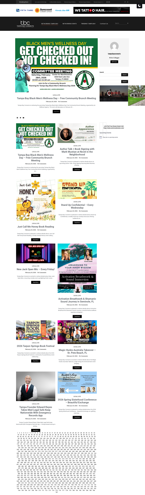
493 (70, 468)
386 (26, 460)
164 (78, 442)
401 (77, 460)
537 (55, 472)
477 (93, 466)
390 (39, 460)
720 (31, 486)
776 (60, 490)
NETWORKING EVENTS (70, 24)
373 (60, 459)
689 (87, 483)
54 (71, 435)
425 (77, 462)
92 (92, 436)
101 (38, 438)
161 (69, 442)
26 (75, 433)
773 (50, 490)
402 (80, 460)
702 (52, 485)
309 (86, 453)
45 (47, 435)
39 (31, 435)
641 (84, 479)
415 (44, 462)
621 (94, 477)
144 (95, 440)
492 (66, 468)
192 (88, 444)
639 (77, 479)
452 (88, 464)
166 (85, 442)
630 (46, 479)
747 (42, 488)
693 (21, 485)
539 (61, 472)
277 (56, 451)
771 (43, 490)
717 (21, 486)
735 (81, 486)
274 (46, 451)
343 (38, 457)
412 (35, 462)
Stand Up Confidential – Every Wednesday (77, 206)
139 (79, 440)
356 (82, 457)
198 (28, 446)
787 (57, 492)
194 (95, 444)
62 (91, 435)
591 (75, 475)
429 (91, 462)
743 (28, 488)
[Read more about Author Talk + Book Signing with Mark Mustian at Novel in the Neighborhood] (77, 169)
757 (75, 488)
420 (61, 462)
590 (71, 475)
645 (18, 481)
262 (85, 449)
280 (67, 451)
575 (22, 475)
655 (51, 481)
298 (48, 453)
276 (53, 451)
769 (36, 490)
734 (78, 486)
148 (28, 442)
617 (81, 477)
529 (28, 472)
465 (53, 466)
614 (72, 477)
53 (68, 435)
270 (33, 451)
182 (56, 444)
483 (36, 468)
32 (91, 433)
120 (18, 440)
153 (44, 442)
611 (62, 477)
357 (85, 457)
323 (51, 455)
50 (61, 435)
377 (73, 459)
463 (46, 466)
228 (49, 447)
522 (85, 470)
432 (21, 464)
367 (39, 459)
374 (63, 459)
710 (79, 485)
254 (58, 449)
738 (92, 486)
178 (44, 444)
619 (88, 477)
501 (18, 470)
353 (72, 457)
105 (51, 438)
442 (55, 464)
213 (78, 446)
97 (26, 438)
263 (88, 449)
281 (70, 451)
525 (95, 470)
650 (35, 481)
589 (68, 475)
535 (48, 472)
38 (29, 435)
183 (60, 444)
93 (95, 436)
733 (75, 486)
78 (55, 436)
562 (58, 473)
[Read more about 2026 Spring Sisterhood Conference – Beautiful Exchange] (77, 417)
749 (48, 488)
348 (55, 457)
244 (25, 449)
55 (73, 435)
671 (26, 483)
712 (85, 485)
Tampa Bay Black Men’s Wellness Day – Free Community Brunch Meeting (56, 98)
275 (50, 451)
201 (38, 446)
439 (45, 464)
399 (70, 460)
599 (22, 477)
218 (94, 446)
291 (24, 453)
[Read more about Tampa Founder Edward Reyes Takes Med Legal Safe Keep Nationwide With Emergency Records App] (35, 430)
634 (60, 479)
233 (66, 447)
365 (33, 459)
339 (25, 457)
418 (54, 462)
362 (22, 459)
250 (45, 449)
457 (26, 466)
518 (72, 470)
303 (65, 453)
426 (81, 462)
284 (80, 451)
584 (51, 475)
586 (58, 475)
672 (29, 483)
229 (53, 447)
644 (94, 479)
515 (63, 470)
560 (51, 473)
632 (53, 479)
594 (84, 475)
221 (26, 447)
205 (52, 446)
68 (28, 436)
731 (68, 486)
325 (57, 455)
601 (28, 477)
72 (39, 436)
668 (95, 481)
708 (72, 485)
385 (22, 460)
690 (90, 483)
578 (32, 475)
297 (45, 453)
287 (90, 451)
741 (21, 488)
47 (53, 435)
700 (45, 485)
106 (54, 438)
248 (38, 449)
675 (39, 483)
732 (71, 486)
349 (59, 457)
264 (92, 449)
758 (78, 488)
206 (55, 446)
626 (33, 479)
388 (33, 460)
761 (88, 488)
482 (33, 468)
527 (22, 472)
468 (63, 466)
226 (43, 447)
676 (43, 483)
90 (87, 436)
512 (53, 470)
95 (21, 438)
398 (67, 460)
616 (78, 477)
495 (77, 468)
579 (35, 475)
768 (33, 490)
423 (71, 462)
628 (39, 479)
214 (81, 446)
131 (53, 440)
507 (37, 470)
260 (78, 449)
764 (19, 490)
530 (32, 472)
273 (43, 451)
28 (81, 433)
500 (94, 468)
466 (56, 466)
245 (28, 449)
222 (29, 447)
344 (42, 457)
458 (29, 466)
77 (52, 436)
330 (74, 455)
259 (75, 449)
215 (85, 446)
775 (56, 490)
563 (61, 473)
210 (69, 446)
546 (84, 472)
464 (49, 466)
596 (91, 475)
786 (94, 490)
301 (58, 453)
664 (81, 481)
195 (19, 446)
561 (54, 473)
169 (94, 442)
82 (65, 436)
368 (43, 459)
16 (49, 433)
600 (25, 477)
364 (29, 459)
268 (26, 451)
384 (19, 460)
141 (85, 440)
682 (63, 483)
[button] (114, 93)
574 (18, 475)
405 (90, 460)
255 (61, 449)
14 (45, 433)
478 (19, 468)
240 (90, 447)
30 (86, 433)
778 (67, 490)
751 (55, 488)
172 (24, 444)
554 (32, 473)
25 (73, 433)
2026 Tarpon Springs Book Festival (35, 346)
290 (21, 453)
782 (80, 490)
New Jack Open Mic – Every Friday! (36, 269)
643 (90, 479)
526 (18, 472)
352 (68, 457)
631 (50, 479)
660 (68, 481)
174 (31, 444)
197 (25, 446)
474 (83, 466)
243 (21, 449)
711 (82, 485)
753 (62, 488)
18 (54, 433)
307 (79, 453)
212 (75, 446)
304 (69, 453)
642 (87, 479)
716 (18, 486)
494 (73, 468)
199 (31, 446)
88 (81, 436)
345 (45, 457)
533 (42, 472)
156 (53, 442)
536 (51, 472)
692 (18, 485)
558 (45, 473)
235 (73, 447)
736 (85, 486)
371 (53, 459)
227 (46, 447)
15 (47, 433)
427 (84, 462)
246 (31, 449)
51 (63, 435)
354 (75, 457)
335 (91, 455)
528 (25, 472)
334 (88, 455)
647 (24, 481)
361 (19, 459)
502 (21, 470)
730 (65, 486)
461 (39, 466)
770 (39, 490)
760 (85, 488)
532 (38, 472)
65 (20, 436)
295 (38, 453)
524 (92, 470)
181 (53, 444)
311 (92, 453)
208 (62, 446)
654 (48, 481)
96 (24, 438)
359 (92, 457)
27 (78, 433)
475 (87, 466)
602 (32, 477)
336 (95, 455)
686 (77, 483)
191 (85, 444)
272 (39, 451)
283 (77, 451)
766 (26, 490)
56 (76, 435)
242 (18, 449)
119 (94, 438)
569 (81, 473)
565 (67, 473)
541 (68, 472)
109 (64, 438)
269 (29, 451)
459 (32, 466)
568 (77, 473)
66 (23, 436)
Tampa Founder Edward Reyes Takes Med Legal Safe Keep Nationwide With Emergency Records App (35, 411)
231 (60, 447)
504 (28, 470)
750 (52, 488)
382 (90, 459)
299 (52, 453)
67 (26, 436)
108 (60, 438)
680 (56, 483)
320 (40, 455)
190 (82, 444)
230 (56, 447)
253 (55, 449)
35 (21, 435)
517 (69, 470)
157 (56, 442)
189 (79, 444)
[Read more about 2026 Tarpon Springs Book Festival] (35, 360)
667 (91, 481)
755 (68, 488)
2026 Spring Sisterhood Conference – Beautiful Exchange (77, 401)
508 (41, 470)
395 (56, 460)
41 (37, 435)
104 (48, 438)
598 (18, 477)
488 (53, 468)
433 (24, 464)
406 (94, 460)
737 (88, 486)
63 (94, 435)
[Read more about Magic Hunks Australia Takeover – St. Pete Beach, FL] (77, 367)
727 (54, 486)
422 (67, 462)
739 (95, 486)
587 (61, 475)
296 (41, 453)
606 (45, 477)
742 (24, 488)
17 (52, 433)
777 (63, 490)
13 (42, 433)
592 (78, 475)
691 (94, 483)
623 (22, 479)
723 (41, 486)
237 (80, 447)
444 (62, 464)
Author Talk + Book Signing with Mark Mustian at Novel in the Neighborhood (77, 152)
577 (28, 475)
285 (83, 451)
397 (63, 460)
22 (65, 433)
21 (62, 433)
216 (88, 446)
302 (62, 453)
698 (38, 485)
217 (91, 446)
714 (92, 485)
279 (63, 451)
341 (31, 457)
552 (25, 473)
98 (29, 438)
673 (33, 483)
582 (45, 475)
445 (65, 464)
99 (32, 438)
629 (43, 479)
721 (34, 486)
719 (27, 486)
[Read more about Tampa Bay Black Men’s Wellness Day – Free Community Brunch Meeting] (35, 175)
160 (66, 442)
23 (68, 433)
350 (62, 457)
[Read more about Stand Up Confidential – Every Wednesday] (77, 222)
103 (44, 438)
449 (79, 464)
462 (42, 466)
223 (32, 447)
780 (73, 490)
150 (34, 442)
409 (25, 462)
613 (69, 477)
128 (44, 440)
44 (45, 435)
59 (84, 435)
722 (37, 486)
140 (82, 440)
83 (68, 436)
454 (95, 464)
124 (31, 440)
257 (68, 449)
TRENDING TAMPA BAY (88, 24)
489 (56, 468)
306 (75, 453)
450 (82, 464)
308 (82, 453)
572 (91, 473)
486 (46, 468)
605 (42, 477)
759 (81, 488)
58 (81, 435)
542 (71, 472)
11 (37, 433)
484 (39, 468)
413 (38, 462)
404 (87, 460)
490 (60, 468)
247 (35, 449)
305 (72, 453)
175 (34, 444)
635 (63, 479)
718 (24, 486)
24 (70, 433)
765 (22, 490)
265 (95, 449)
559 (48, 473)
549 (94, 472)
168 (91, 442)
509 (44, 470)
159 (62, 442)
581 (42, 475)
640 (80, 479)
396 (60, 460)
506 (34, 470)
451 (85, 464)
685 (73, 483)
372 (56, 459)
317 (31, 455)
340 (28, 457)
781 (77, 490)
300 (55, 453)
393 (50, 460)
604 (39, 477)
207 (58, 446)
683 (66, 483)
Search (102, 72)
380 (83, 459)
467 (59, 466)
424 (74, 462)
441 (51, 464)
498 (87, 468)
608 (52, 477)
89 (84, 436)
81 (63, 436)
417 (51, 462)
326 (61, 455)
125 (34, 440)
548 (91, 472)
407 (18, 462)
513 (57, 470)
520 (79, 470)
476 (90, 466)
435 (31, 464)
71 (36, 436)
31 (89, 433)
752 (58, 488)
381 (87, 459)
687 (80, 483)
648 (28, 481)
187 (72, 444)
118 (91, 438)
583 (48, 475)
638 (73, 479)
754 (65, 488)
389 (36, 460)
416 (48, 462)
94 (18, 438)
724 (44, 486)
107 (57, 438)
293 (31, 453)
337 (18, 457)
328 (68, 455)
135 (66, 440)
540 (65, 472)
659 (64, 481)
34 (18, 435)
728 (58, 486)
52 (66, 435)
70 (34, 436)
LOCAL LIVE (56, 95)
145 (18, 442)
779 (70, 490)
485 (43, 468)
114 (79, 438)
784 (87, 490)
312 (95, 453)
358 (88, 457)
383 (94, 459)
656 (54, 481)
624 (26, 479)
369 (46, 459)
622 (19, 479)
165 (82, 442)
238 (83, 447)
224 (36, 447)
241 (94, 447)
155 (50, 442)
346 (48, 457)
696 (31, 485)
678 (50, 483)
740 (18, 488)
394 (53, 460)
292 (28, 453)
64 (18, 436)
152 (41, 442)
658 (61, 481)
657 (58, 481)
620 (91, 477)
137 (72, 440)
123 (27, 440)
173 (27, 444)
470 (70, 466)
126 (37, 440)
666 (88, 481)
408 (22, 462)
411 (32, 462)
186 (69, 444)
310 (89, 453)
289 (18, 453)
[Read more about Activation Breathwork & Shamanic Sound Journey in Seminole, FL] (77, 316)
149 (31, 442)
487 (50, 468)
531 (35, 472)
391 (43, 460)
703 (55, 485)
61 (89, 435)
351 (65, 457)
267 (22, 451)
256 (65, 449)
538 (58, 472)
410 (28, 462)
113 (76, 438)
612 (65, 477)
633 (56, 479)
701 (49, 485)
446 (68, 464)
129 (47, 440)
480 (26, 468)
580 (38, 475)
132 (56, 440)
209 (65, 446)
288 (94, 451)
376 (70, 459)
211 (72, 446)
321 (44, 455)
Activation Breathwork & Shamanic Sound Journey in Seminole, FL (77, 300)
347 (52, 457)
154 (47, 442)
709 (76, 485)
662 (74, 481)
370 (50, 459)
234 (70, 447)
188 (76, 444)
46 (50, 435)
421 (64, 462)
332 (81, 455)
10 (35, 433)
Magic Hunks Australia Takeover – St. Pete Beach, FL (77, 351)
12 (40, 433)
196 (22, 446)
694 (25, 485)
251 (48, 449)
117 (88, 438)
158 (59, 442)
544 (78, 472)
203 (45, 446)
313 (18, 455)
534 (45, 472)
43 (42, 435)
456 (22, 466)
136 (69, 440)
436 (34, 464)
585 (55, 475)
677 (46, 483)
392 (46, 460)
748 (45, 488)
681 (60, 483)
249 (42, 449)
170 (18, 444)
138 (76, 440)
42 (39, 435)
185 (66, 444)
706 (65, 485)
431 (18, 464)
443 (58, 464)
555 (35, 473)
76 (49, 436)
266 (19, 451)
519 (75, 470)
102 (41, 438)
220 (22, 447)
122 (24, 440)
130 (50, 440)
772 (46, 490)
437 (38, 464)
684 (70, 483)
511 (50, 470)
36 (23, 435)
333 (85, 455)
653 (45, 481)
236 (77, 447)
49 (58, 435)
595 (88, 475)
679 (53, 483)
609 (56, 477)
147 (25, 442)
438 (41, 464)
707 (69, 485)
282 (73, 451)
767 (29, 490)
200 (35, 446)
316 (28, 455)
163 (75, 442)
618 (85, 477)
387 (29, 460)
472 (76, 466)
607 (49, 477)
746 (38, 488)
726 (51, 486)
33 (94, 433)
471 (73, 466)
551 (22, 473)
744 (31, 488)
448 (75, 464)
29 (84, 433)
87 (79, 436)
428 (88, 462)
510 (47, 470)
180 (50, 444)
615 (75, 477)
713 (89, 485)
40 (34, 435)
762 (91, 488)
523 (88, 470)
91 (89, 436)
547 (88, 472)
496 (80, 468)
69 (31, 436)
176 (37, 444)
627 (36, 479)
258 (71, 449)
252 (51, 449)
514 (60, 470)
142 (88, 440)
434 (28, 464)
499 (90, 468)
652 (41, 481)
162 (72, 442)
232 (63, 447)
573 (94, 473)
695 (28, 485)
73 (42, 436)
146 (22, 442)
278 (60, 451)
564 (64, 473)
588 (65, 475)
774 (53, 490)
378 (77, 459)
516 (66, 470)
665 (85, 481)
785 (90, 490)
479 (22, 468)
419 (57, 462)
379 (80, 459)
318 (34, 455)
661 (71, 481)
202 (41, 446)
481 (29, 468)
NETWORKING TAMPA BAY (50, 24)
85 (73, 436)
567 (74, 473)
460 (36, 466)
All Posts (114, 61)
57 (78, 435)
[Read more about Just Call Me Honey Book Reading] (35, 239)
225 (39, 447)
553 (28, 473)
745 (35, 488)
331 (78, 455)
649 (31, 481)
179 (47, 444)
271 (36, 451)
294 (35, 453)
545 (81, 472)
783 (83, 490)
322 (47, 455)
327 (64, 455)
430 (94, 462)
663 (78, 481)
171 (21, 444)
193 (92, 444)
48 (55, 435)
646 (21, 481)
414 (41, 462)
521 (82, 470)
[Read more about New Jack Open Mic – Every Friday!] (35, 282)
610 (59, 477)
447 (72, 464)
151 (37, 442)
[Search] (121, 23)
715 (95, 485)
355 (78, 457)
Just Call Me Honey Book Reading (35, 226)
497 (83, 468)
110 (67, 438)
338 (21, 457)
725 (48, 486)
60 (86, 435)
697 (35, 485)
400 (73, 460)
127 (40, 440)
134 (63, 440)
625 (29, 479)
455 (19, 466)
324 (54, 455)
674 (36, 483)
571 (87, 473)
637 (70, 479)
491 (63, 468)
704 (59, 485)
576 (25, 475)
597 (94, 475)
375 (66, 459)
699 (42, 485)
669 (19, 483)
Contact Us (104, 24)
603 (35, 477)
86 (76, 436)
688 (83, 483)
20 (60, 433)
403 (83, 460)
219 (19, 447)
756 (71, 488)
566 (71, 473)
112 (73, 438)
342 (35, 457)
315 (24, 455)
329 (71, 455)
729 (61, 486)
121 (21, 440)
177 (40, 444)
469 (66, 466)
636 (66, 479)
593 (81, 475)
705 (62, 485)
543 (75, 472)
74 (44, 436)
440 (48, 464)
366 (36, 459)
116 (85, 438)
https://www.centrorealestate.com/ (114, 128)
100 (35, 438)
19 (57, 433)
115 (82, 438)
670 (22, 483)
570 (84, 473)
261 (81, 449)
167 (88, 442)
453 (92, 464)
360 (95, 457)
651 (38, 481)
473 (80, 466)
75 (47, 436)
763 (95, 488)
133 (60, 440)
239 (87, 447)
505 (31, 470)
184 (63, 444)
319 (37, 455)
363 (26, 459)
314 (21, 455)
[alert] (114, 137)
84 (71, 436)
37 (26, 435)
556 (38, 473)
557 (41, 473)
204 (48, 446)
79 (58, 436)
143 (92, 440)
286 (87, 451)
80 (60, 436)
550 (19, 473)
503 (24, 470)
